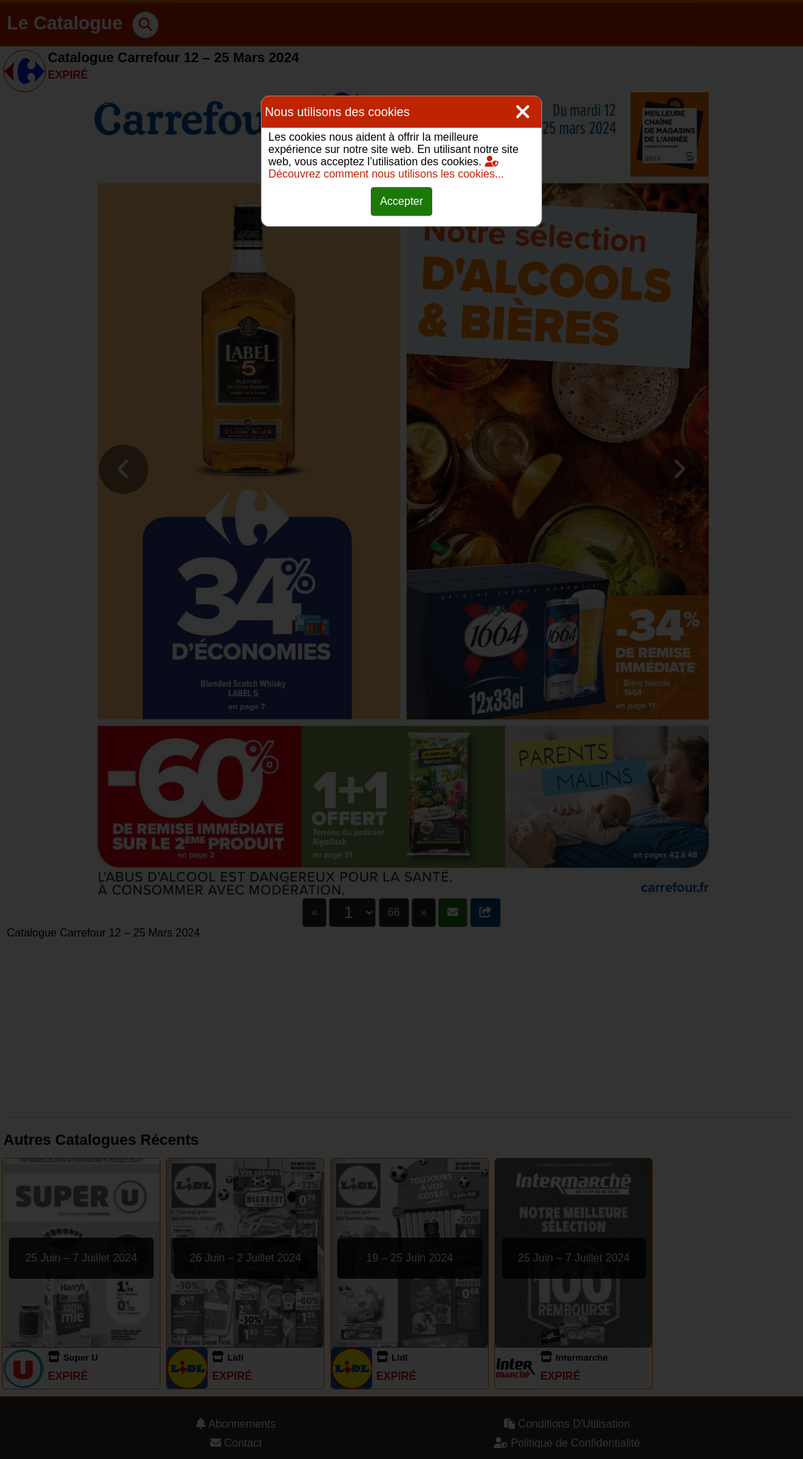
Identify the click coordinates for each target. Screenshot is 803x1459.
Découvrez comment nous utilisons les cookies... (386, 168)
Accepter (401, 201)
